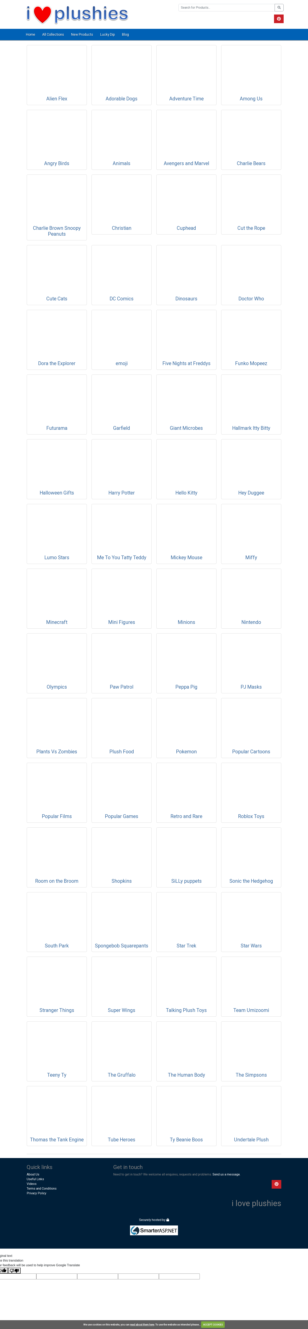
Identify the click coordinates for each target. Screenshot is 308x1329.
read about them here (142, 1324)
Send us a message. (226, 1174)
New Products (82, 34)
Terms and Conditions (42, 1188)
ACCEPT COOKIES (213, 1324)
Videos (32, 1184)
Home (30, 34)
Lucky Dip (107, 34)
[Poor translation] (14, 1271)
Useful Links (35, 1179)
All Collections (53, 34)
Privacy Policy (36, 1193)
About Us (33, 1174)
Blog (125, 34)
